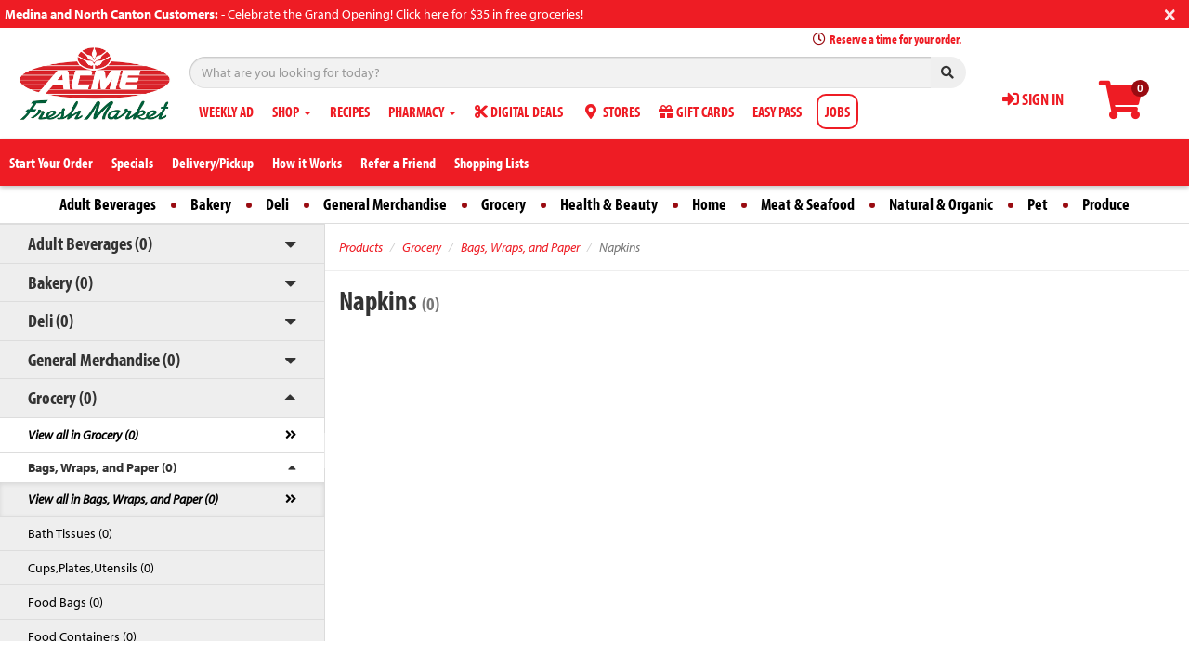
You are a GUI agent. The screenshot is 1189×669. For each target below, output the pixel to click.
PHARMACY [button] (422, 111)
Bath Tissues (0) (70, 533)
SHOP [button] (291, 111)
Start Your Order (51, 162)
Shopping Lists (491, 162)
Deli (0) (50, 320)
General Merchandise (385, 204)
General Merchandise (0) (104, 359)
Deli (277, 204)
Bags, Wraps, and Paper (520, 247)
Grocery (503, 204)
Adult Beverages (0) (90, 243)
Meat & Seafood (808, 204)
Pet (1037, 204)
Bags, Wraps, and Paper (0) (102, 467)
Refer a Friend (398, 162)
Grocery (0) (62, 397)
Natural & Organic (941, 204)
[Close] (1170, 12)
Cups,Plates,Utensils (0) (91, 567)
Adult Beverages (107, 204)
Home (709, 204)
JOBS (837, 111)
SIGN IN (1033, 99)
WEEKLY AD (226, 111)
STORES (610, 111)
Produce (1106, 204)
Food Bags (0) (65, 602)
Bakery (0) (60, 282)
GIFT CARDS (696, 111)
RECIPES (350, 111)
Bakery (210, 204)
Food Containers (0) (82, 636)
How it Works (307, 162)
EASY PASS (777, 111)
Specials (132, 162)
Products (361, 247)
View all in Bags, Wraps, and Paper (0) (123, 499)
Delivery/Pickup (213, 162)
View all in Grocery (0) (83, 434)
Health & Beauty (609, 204)
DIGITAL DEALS (519, 111)
